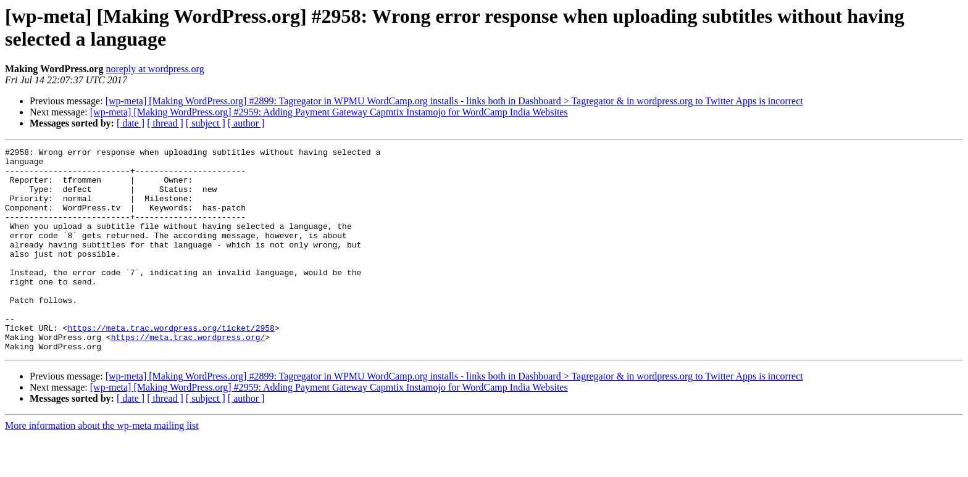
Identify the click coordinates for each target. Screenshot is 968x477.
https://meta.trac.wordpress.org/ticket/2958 (170, 364)
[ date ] (130, 123)
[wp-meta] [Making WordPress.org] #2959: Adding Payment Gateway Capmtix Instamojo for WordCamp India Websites (329, 112)
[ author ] (246, 123)
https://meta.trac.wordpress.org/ (188, 375)
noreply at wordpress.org (155, 69)
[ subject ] (205, 123)
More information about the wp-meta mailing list (102, 466)
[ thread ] (165, 123)
